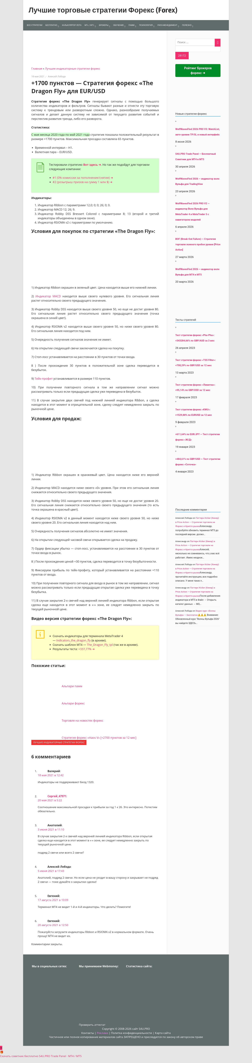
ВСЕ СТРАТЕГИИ (34, 25)
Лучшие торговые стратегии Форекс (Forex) (103, 10)
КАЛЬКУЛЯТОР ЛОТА (71, 25)
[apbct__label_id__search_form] (198, 49)
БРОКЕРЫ (103, 25)
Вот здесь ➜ (92, 165)
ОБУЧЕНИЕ (118, 25)
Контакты (87, 1033)
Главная (36, 68)
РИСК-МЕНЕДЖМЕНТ (167, 25)
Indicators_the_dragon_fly (73, 640)
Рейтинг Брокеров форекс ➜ (198, 70)
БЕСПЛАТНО (51, 25)
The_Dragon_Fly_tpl (100, 645)
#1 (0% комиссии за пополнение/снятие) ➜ (83, 178)
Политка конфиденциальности (131, 1033)
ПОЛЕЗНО (187, 25)
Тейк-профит (44, 378)
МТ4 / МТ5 (89, 25)
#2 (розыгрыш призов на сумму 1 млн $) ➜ (82, 182)
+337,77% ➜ (86, 649)
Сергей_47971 (56, 796)
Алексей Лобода (57, 76)
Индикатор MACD (48, 296)
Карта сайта (163, 1033)
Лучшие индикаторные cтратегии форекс (72, 68)
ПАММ (132, 25)
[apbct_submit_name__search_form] (182, 55)
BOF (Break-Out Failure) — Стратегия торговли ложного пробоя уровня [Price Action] (197, 244)
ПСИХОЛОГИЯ (146, 25)
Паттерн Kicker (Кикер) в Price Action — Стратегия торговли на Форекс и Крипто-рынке (197, 522)
